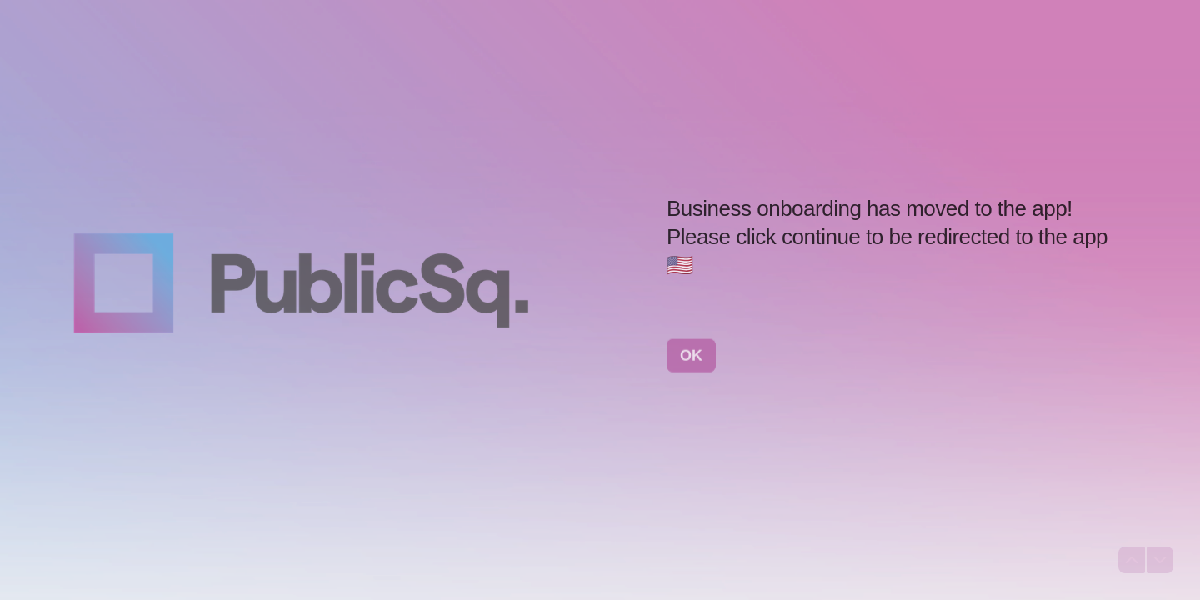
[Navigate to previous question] (1131, 560)
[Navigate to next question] (1160, 560)
